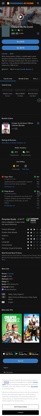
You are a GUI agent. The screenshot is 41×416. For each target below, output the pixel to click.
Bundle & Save (24, 79)
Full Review (9, 187)
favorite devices (26, 69)
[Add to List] (38, 33)
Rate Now (25, 169)
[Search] (38, 3)
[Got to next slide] (39, 100)
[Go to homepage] (20, 3)
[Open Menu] (3, 3)
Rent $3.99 (20, 42)
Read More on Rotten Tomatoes (13, 143)
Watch (6, 368)
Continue (20, 412)
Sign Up (20, 361)
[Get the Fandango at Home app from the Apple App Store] (8, 354)
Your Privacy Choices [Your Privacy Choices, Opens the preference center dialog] (20, 407)
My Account (8, 372)
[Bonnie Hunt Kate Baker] (33, 100)
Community (16, 169)
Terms (6, 382)
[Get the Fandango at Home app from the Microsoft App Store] (33, 354)
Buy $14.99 (20, 48)
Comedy (10, 274)
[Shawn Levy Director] (7, 100)
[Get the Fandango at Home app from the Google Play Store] (21, 354)
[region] (20, 395)
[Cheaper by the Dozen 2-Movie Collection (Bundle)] (25, 124)
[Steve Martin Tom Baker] (20, 100)
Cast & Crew (8, 79)
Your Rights (34, 386)
